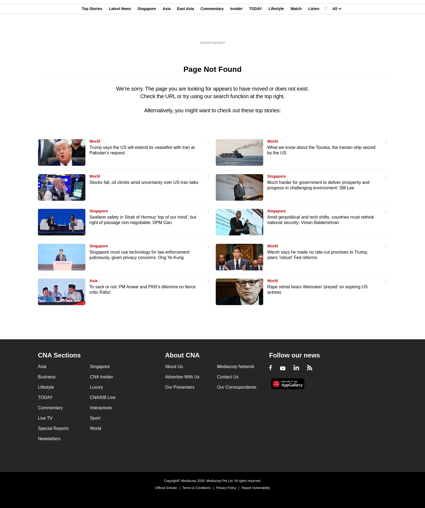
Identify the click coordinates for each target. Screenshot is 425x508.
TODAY (255, 30)
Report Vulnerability (256, 488)
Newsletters (49, 438)
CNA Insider (101, 377)
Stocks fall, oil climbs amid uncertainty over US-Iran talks (143, 182)
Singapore (146, 30)
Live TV (45, 418)
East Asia (185, 30)
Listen (313, 30)
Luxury (96, 387)
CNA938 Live (102, 397)
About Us (174, 366)
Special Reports (53, 428)
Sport (95, 418)
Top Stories (92, 30)
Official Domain (166, 488)
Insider (236, 30)
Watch (296, 30)
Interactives (101, 407)
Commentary (212, 30)
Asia (167, 30)
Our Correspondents (236, 387)
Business (47, 377)
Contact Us (228, 377)
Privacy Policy (226, 488)
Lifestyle (276, 30)
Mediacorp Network (236, 366)
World (94, 141)
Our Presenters (179, 387)
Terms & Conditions (196, 488)
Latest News (120, 30)
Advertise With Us (182, 377)
